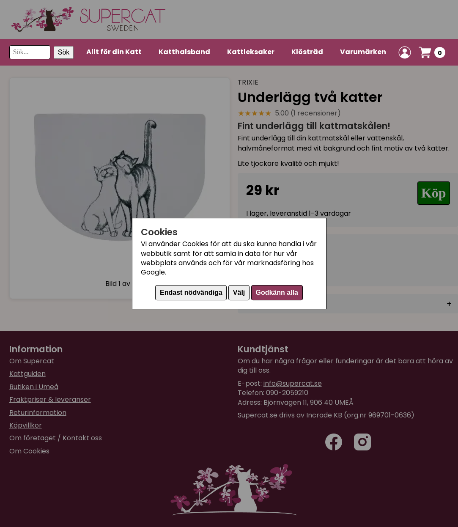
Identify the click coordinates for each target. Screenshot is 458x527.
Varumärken (363, 52)
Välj (239, 292)
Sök (64, 52)
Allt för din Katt (114, 52)
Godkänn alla (276, 292)
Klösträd (307, 52)
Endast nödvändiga (191, 292)
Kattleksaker (250, 52)
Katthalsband (184, 52)
